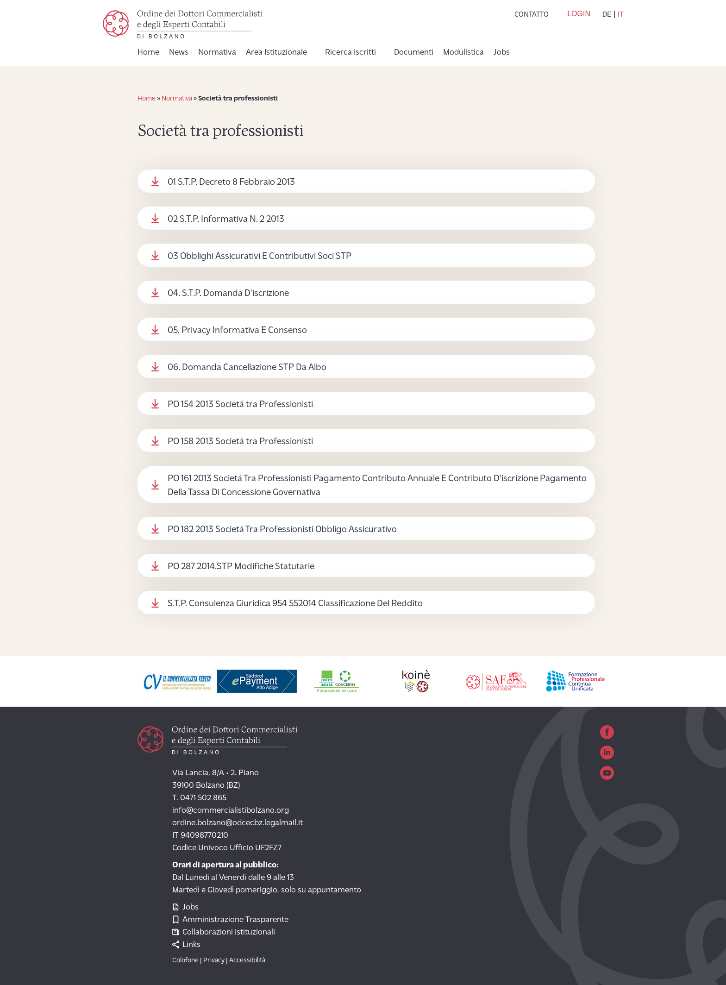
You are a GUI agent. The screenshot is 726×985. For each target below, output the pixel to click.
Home (148, 53)
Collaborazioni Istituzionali (223, 932)
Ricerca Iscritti (350, 53)
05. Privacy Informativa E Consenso (237, 330)
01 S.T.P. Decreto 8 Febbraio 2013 (231, 182)
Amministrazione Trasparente (230, 920)
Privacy (214, 960)
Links (186, 945)
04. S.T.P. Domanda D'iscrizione (228, 293)
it (620, 15)
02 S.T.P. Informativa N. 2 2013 (226, 219)
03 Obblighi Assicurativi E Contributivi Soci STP (259, 256)
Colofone (185, 960)
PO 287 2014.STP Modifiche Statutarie (241, 566)
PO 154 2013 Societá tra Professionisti (240, 404)
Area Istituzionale (276, 53)
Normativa (217, 53)
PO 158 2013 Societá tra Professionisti (240, 441)
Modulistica (463, 53)
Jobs (502, 53)
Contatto (531, 15)
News (178, 53)
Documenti (413, 53)
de (606, 15)
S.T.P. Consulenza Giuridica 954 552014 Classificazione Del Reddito (295, 604)
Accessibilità (247, 960)
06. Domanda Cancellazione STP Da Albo (247, 367)
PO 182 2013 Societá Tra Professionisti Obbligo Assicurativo (282, 529)
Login (578, 14)
